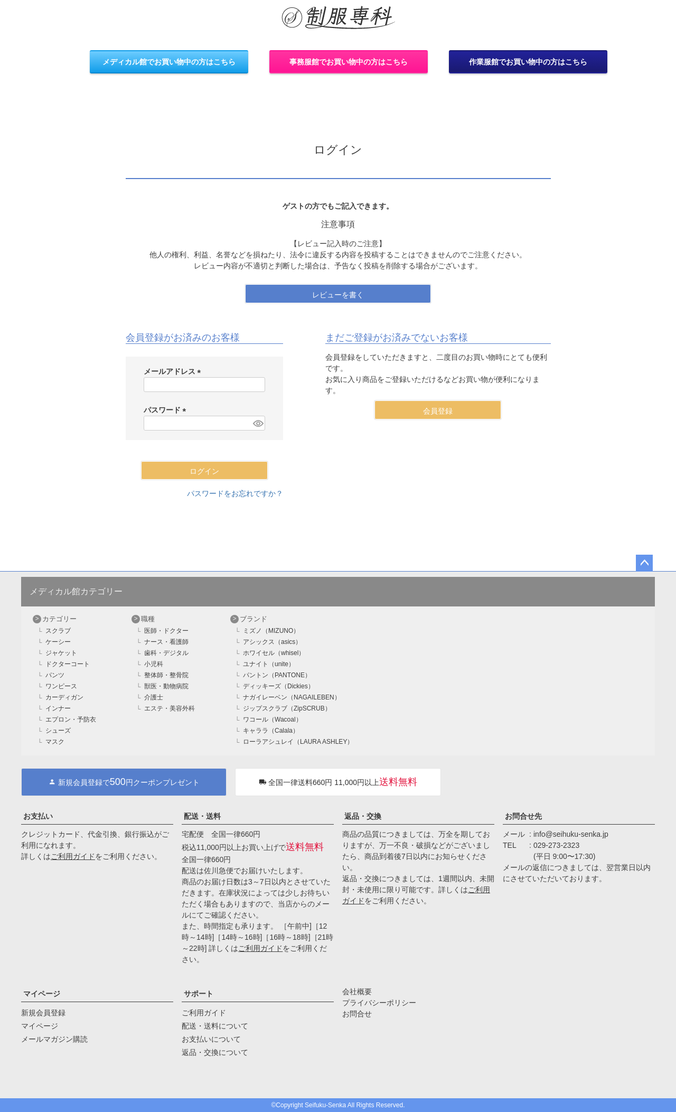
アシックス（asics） (272, 642)
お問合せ (357, 1014)
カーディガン (64, 697)
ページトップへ (644, 563)
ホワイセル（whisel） (274, 653)
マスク (54, 741)
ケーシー (58, 642)
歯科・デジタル (166, 653)
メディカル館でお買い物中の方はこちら (169, 62)
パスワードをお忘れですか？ (235, 493)
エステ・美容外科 (169, 708)
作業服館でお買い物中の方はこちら (528, 62)
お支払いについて (211, 1039)
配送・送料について (215, 1026)
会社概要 (357, 991)
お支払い (38, 816)
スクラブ (58, 630)
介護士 (153, 697)
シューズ (58, 730)
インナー (58, 708)
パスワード (167, 410)
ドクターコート (67, 664)
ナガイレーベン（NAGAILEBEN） (292, 697)
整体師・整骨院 (166, 675)
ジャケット (61, 653)
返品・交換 (362, 816)
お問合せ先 (523, 816)
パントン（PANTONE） (277, 675)
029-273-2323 (556, 845)
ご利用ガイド (73, 856)
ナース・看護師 (166, 642)
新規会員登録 (43, 1012)
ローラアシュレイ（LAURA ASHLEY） (298, 741)
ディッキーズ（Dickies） (278, 686)
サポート (198, 993)
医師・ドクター (166, 630)
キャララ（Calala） (271, 730)
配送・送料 (202, 816)
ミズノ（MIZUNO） (271, 630)
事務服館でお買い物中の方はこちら (348, 62)
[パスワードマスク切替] (257, 423)
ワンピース (61, 686)
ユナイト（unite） (269, 664)
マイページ (41, 993)
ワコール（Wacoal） (272, 719)
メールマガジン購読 (54, 1039)
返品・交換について (215, 1052)
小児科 (153, 664)
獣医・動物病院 (166, 686)
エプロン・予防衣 (70, 719)
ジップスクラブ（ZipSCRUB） (287, 708)
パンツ (54, 675)
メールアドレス (174, 371)
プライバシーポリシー (379, 1002)
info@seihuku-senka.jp (570, 834)
